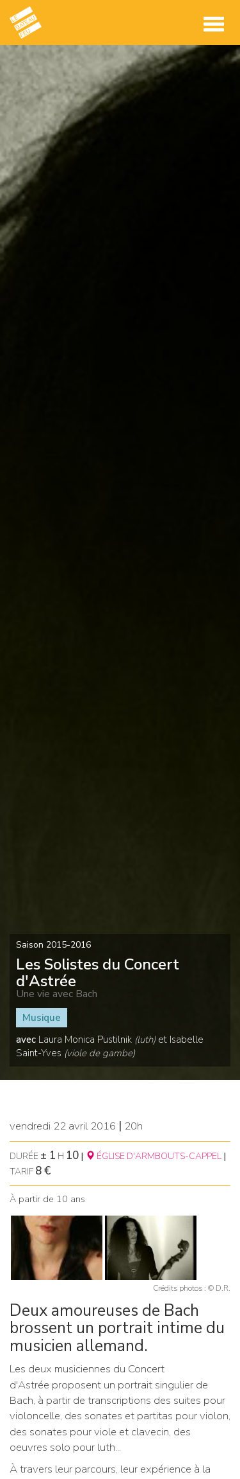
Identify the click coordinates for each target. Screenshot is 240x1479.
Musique (41, 1017)
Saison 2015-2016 (53, 945)
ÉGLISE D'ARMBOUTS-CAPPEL (153, 1156)
